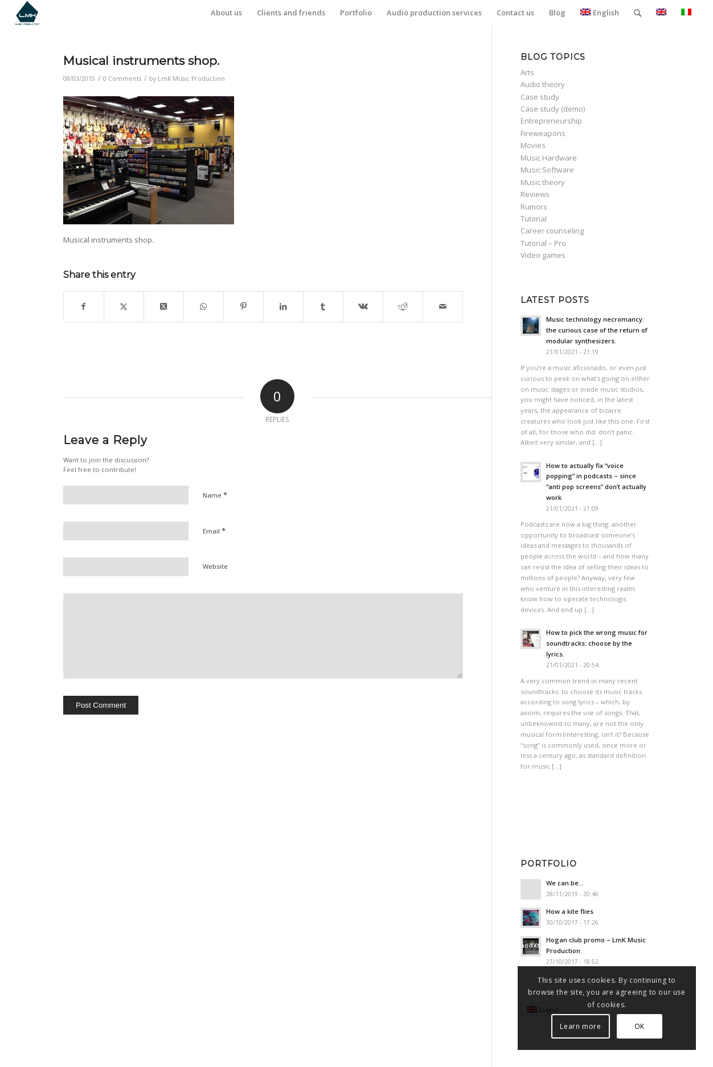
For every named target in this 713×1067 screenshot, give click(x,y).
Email (214, 531)
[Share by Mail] (442, 306)
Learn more (580, 1026)
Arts (527, 72)
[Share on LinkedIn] (283, 306)
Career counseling (552, 230)
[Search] (637, 13)
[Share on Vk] (363, 306)
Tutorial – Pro (543, 243)
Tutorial (534, 219)
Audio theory (543, 84)
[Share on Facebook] (84, 306)
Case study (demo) (553, 109)
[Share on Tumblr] (323, 306)
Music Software (547, 170)
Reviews (535, 194)
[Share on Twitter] (124, 306)
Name (215, 495)
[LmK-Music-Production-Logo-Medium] (27, 13)
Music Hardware (549, 158)
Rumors (534, 207)
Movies (533, 145)
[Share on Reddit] (403, 306)
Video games (543, 255)
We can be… (565, 883)
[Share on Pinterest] (243, 306)
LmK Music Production (191, 79)
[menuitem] (226, 13)
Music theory (543, 182)
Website (215, 566)
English (599, 12)
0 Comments (122, 79)
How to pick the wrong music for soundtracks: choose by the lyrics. (597, 643)
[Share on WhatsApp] (203, 306)
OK (639, 1026)
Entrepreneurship (551, 121)
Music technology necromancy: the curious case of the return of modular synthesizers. (597, 330)
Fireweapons (543, 133)
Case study (540, 97)
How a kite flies (569, 911)
